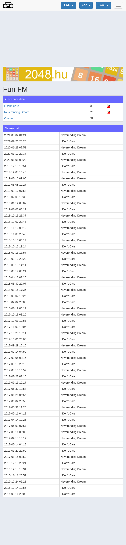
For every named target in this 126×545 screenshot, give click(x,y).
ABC (86, 5)
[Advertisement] (63, 39)
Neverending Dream (16, 112)
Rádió (68, 5)
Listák (103, 5)
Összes (9, 118)
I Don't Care (11, 106)
